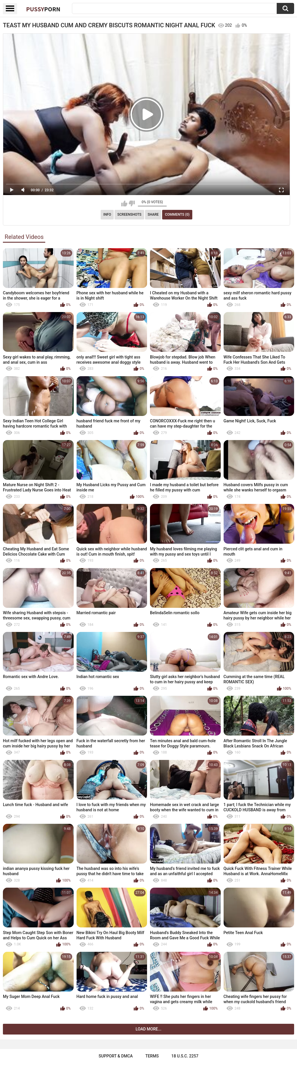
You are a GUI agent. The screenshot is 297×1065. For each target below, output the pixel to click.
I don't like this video (132, 203)
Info (107, 214)
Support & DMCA (116, 1056)
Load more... (149, 1029)
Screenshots (129, 214)
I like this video (124, 203)
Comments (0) (177, 214)
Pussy (43, 9)
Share (153, 214)
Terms (152, 1056)
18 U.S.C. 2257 (184, 1056)
